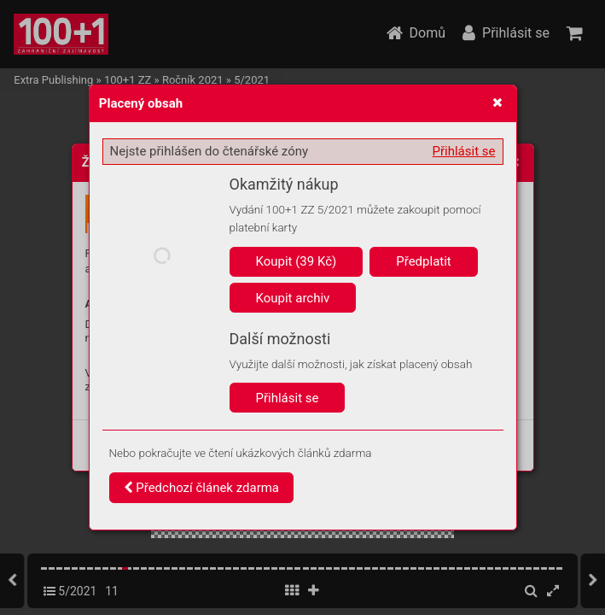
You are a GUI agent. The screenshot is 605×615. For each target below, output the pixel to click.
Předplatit (423, 261)
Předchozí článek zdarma (202, 487)
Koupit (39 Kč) (296, 261)
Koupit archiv (293, 298)
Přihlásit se (464, 151)
